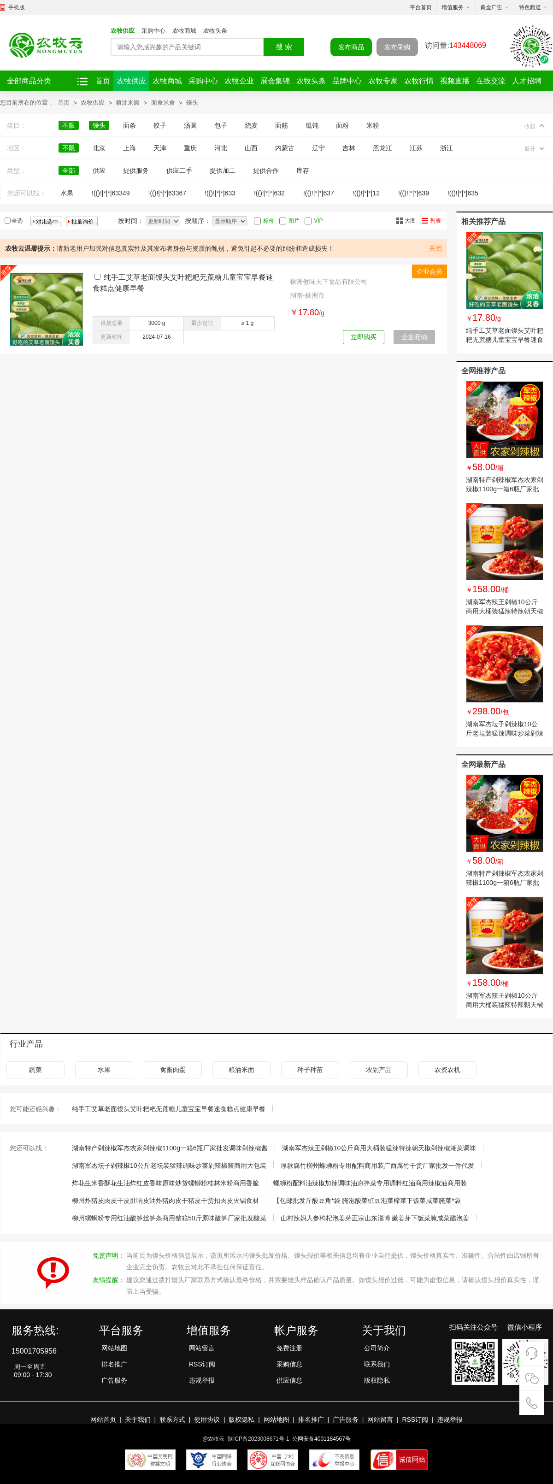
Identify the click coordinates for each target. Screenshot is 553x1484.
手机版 (16, 7)
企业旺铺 (414, 337)
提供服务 (136, 170)
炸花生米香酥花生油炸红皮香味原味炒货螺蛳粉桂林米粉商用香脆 (165, 1183)
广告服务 (114, 1380)
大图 (410, 221)
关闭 (435, 248)
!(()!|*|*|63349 (111, 193)
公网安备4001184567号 (321, 1439)
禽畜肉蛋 (173, 1069)
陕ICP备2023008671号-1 (258, 1439)
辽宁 (318, 148)
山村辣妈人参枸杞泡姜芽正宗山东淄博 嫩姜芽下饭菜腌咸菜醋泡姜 (375, 1218)
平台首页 (421, 7)
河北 (220, 148)
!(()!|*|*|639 (413, 193)
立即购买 (364, 337)
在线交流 (491, 81)
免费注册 (289, 1348)
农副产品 (379, 1069)
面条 (129, 125)
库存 (302, 170)
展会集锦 (275, 81)
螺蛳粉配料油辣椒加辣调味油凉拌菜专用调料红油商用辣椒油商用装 (370, 1183)
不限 (68, 125)
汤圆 (190, 125)
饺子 (159, 125)
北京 (99, 148)
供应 (99, 170)
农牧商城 (184, 30)
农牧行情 (419, 81)
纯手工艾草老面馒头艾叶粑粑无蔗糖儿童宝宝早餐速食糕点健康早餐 (504, 340)
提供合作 (266, 170)
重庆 (190, 148)
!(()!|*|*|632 (269, 193)
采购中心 (153, 30)
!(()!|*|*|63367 (167, 193)
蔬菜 (35, 1069)
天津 (159, 148)
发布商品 (351, 47)
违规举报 (202, 1380)
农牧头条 (215, 30)
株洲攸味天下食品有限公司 (328, 281)
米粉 (372, 125)
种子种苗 (310, 1069)
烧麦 (251, 125)
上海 (129, 148)
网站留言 (202, 1348)
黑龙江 (382, 148)
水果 (66, 193)
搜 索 (284, 47)
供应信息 (289, 1380)
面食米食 (163, 102)
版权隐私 (377, 1380)
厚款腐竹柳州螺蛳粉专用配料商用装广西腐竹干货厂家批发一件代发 (377, 1165)
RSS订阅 (202, 1364)
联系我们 (377, 1364)
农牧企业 (239, 81)
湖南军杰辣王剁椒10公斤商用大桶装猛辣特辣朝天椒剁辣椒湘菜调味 (504, 611)
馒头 (192, 102)
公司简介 (377, 1348)
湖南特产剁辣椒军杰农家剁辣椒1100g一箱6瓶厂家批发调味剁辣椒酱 (504, 489)
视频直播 (455, 81)
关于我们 (138, 1419)
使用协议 (207, 1419)
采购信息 (289, 1364)
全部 (68, 170)
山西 (251, 148)
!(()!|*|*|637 (318, 193)
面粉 (342, 125)
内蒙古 (284, 148)
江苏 (416, 148)
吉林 (348, 148)
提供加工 (222, 170)
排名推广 (114, 1364)
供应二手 (179, 170)
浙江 (446, 148)
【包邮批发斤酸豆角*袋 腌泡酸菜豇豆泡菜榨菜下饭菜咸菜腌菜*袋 (367, 1200)
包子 (220, 125)
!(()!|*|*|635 (462, 193)
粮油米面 (128, 102)
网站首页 (103, 1419)
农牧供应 (123, 30)
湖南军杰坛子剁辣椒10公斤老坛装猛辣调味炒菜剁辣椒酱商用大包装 (504, 733)
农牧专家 (383, 81)
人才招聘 (526, 81)
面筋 (281, 125)
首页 (102, 81)
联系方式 (172, 1419)
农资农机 (447, 1069)
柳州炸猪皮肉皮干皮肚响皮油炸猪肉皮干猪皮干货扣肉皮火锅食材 (165, 1200)
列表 (435, 221)
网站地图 (114, 1348)
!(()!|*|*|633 (220, 193)
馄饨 (312, 125)
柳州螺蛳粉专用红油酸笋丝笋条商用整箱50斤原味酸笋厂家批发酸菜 (169, 1218)
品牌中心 (347, 81)
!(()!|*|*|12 (366, 193)
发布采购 (397, 47)
